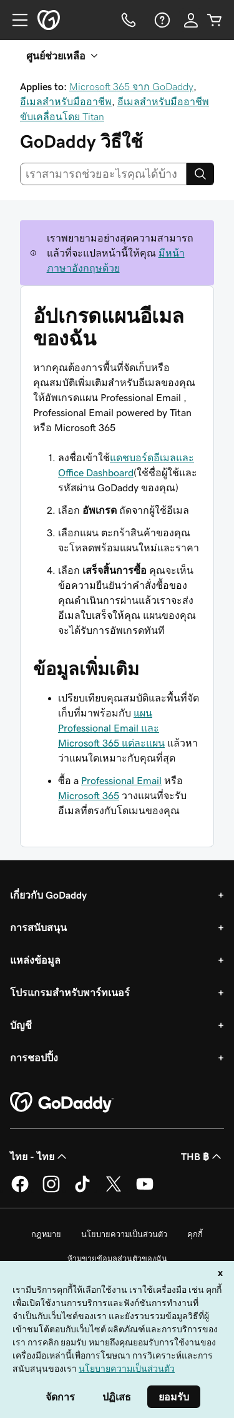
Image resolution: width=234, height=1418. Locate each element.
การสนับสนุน (38, 927)
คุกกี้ (195, 1234)
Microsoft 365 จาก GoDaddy (131, 86)
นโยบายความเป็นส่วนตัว (124, 1234)
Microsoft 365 (88, 795)
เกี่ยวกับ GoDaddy (48, 895)
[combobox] (103, 174)
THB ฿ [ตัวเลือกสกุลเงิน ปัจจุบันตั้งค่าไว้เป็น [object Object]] (202, 1156)
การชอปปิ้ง (34, 1058)
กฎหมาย (46, 1234)
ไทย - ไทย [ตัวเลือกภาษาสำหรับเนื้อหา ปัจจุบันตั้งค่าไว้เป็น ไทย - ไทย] (39, 1156)
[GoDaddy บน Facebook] (20, 1190)
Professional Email (121, 780)
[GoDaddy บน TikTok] (82, 1190)
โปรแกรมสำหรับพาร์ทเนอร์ (70, 992)
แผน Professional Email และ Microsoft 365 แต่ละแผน (111, 728)
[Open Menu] (15, 20)
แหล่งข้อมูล (35, 960)
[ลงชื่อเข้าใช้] (191, 20)
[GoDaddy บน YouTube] (145, 1190)
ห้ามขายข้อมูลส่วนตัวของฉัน (117, 1259)
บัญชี (21, 1025)
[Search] (200, 174)
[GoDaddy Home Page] (62, 1102)
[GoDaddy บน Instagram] (51, 1190)
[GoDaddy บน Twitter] (114, 1190)
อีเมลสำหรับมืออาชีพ (66, 101)
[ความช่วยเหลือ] (161, 20)
